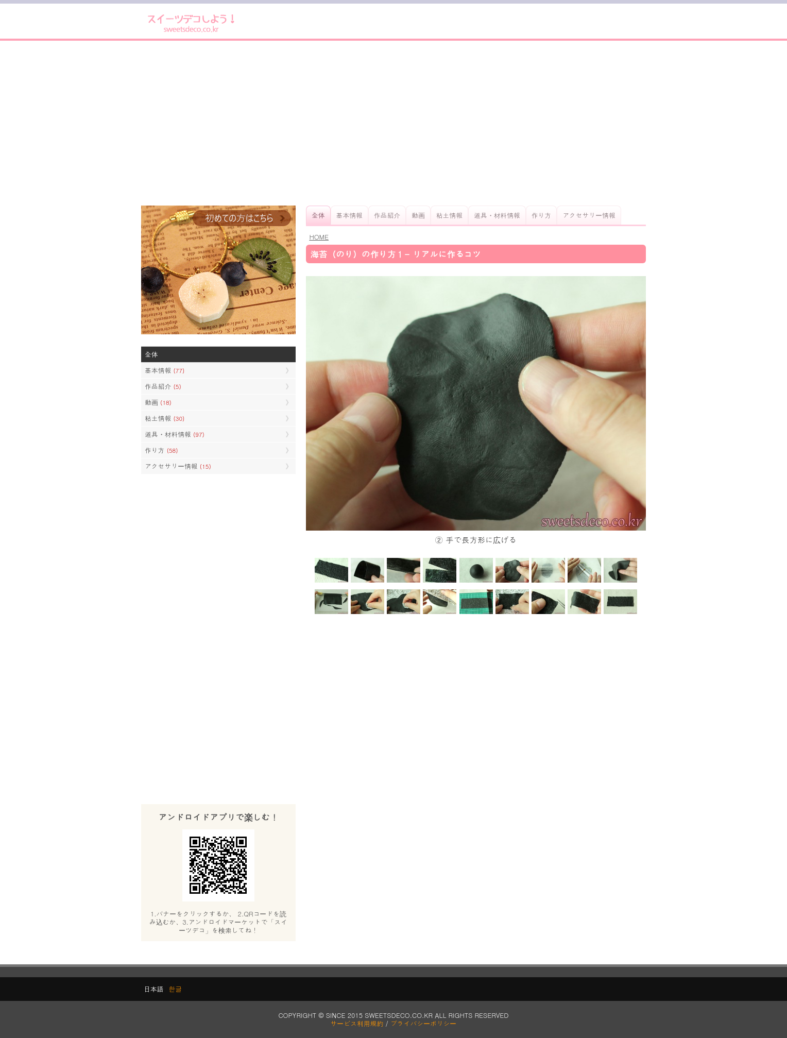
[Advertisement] (393, 123)
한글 (175, 989)
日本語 (153, 989)
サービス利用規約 (357, 1023)
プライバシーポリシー (423, 1023)
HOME (319, 237)
